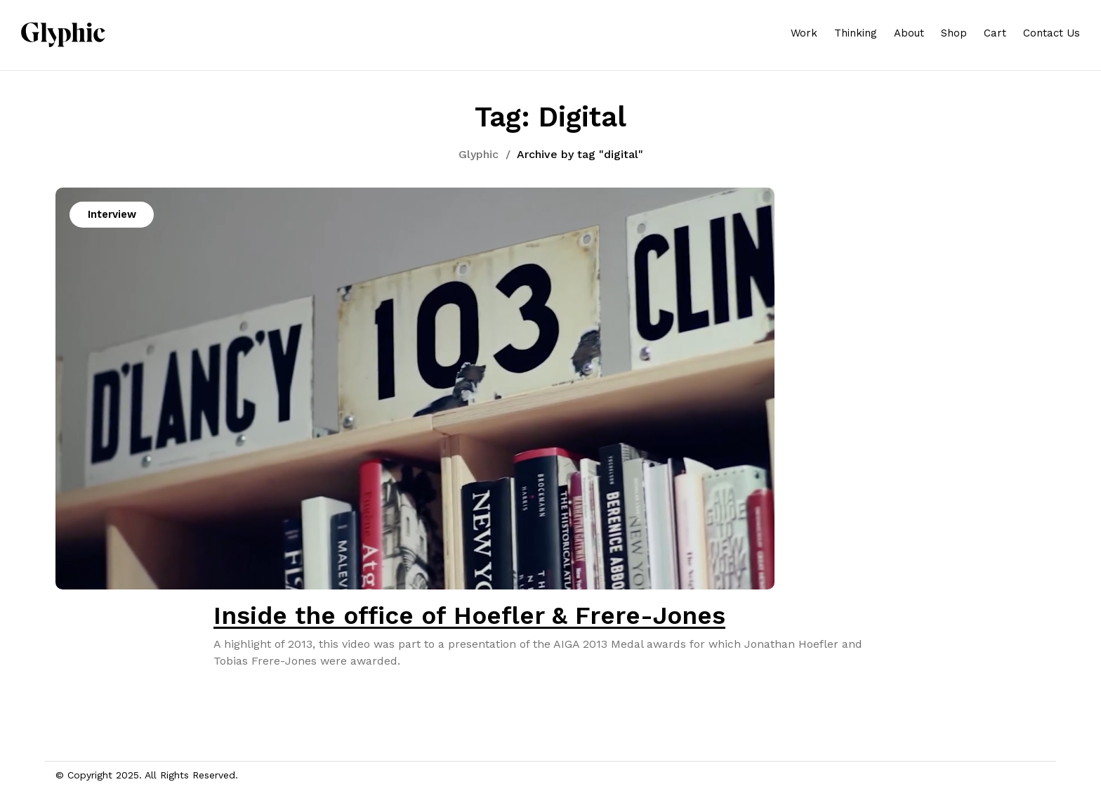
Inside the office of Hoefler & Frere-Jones (469, 615)
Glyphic (479, 154)
